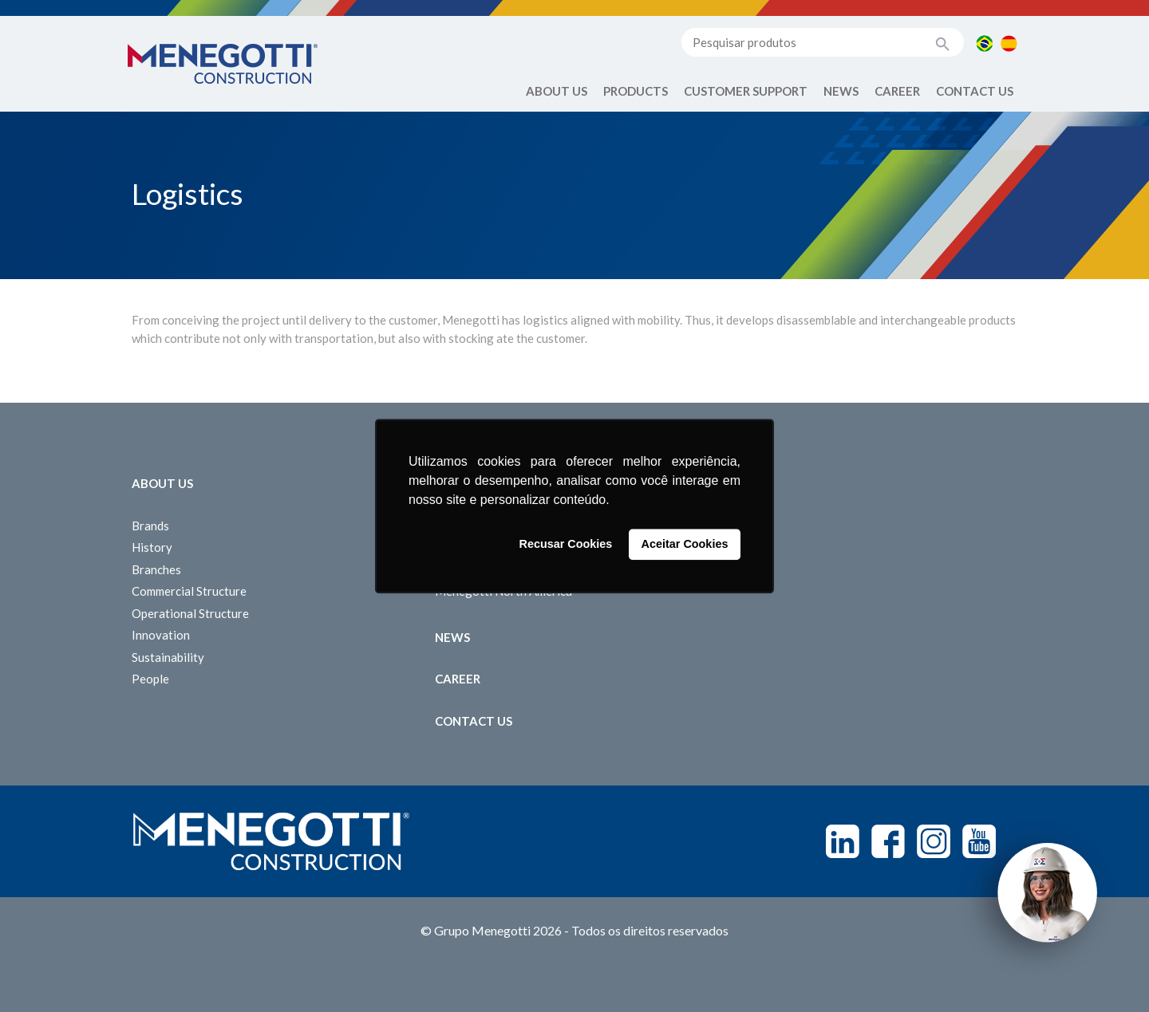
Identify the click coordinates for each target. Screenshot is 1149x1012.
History (152, 547)
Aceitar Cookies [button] (685, 544)
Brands (150, 525)
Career (897, 91)
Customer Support (745, 91)
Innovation (161, 635)
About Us (556, 91)
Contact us (974, 91)
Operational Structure (190, 613)
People (150, 678)
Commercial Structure (189, 591)
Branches (156, 569)
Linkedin (842, 841)
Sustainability (168, 657)
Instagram (933, 841)
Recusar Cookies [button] (566, 544)
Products (635, 91)
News (841, 91)
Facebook (888, 841)
